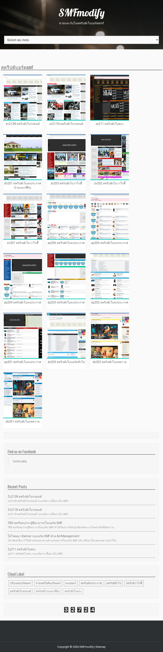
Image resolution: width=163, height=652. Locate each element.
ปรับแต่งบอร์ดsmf (20, 583)
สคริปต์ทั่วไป (113, 583)
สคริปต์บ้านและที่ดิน (48, 591)
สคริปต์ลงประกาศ (91, 583)
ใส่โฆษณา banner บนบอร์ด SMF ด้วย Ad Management (43, 536)
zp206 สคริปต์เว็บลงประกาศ (66, 243)
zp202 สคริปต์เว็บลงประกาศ (109, 302)
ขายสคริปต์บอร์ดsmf (48, 583)
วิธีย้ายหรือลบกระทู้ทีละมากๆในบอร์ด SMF (35, 523)
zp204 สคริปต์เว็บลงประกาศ (22, 302)
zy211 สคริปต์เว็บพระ (110, 123)
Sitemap (101, 646)
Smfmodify (20, 461)
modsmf (70, 583)
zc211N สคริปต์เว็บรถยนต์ (66, 123)
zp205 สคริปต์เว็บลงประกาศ (109, 243)
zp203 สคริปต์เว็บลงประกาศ (66, 302)
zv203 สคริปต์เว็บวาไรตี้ (66, 183)
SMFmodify (81, 12)
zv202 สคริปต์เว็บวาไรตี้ (109, 183)
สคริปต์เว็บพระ (73, 591)
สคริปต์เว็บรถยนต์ (20, 591)
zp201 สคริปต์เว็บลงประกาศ (22, 362)
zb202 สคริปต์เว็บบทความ (110, 362)
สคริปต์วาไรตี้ (134, 583)
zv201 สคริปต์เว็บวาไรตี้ (22, 243)
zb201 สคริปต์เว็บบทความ (23, 421)
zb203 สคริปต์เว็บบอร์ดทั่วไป (66, 362)
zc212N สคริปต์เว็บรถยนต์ (23, 123)
